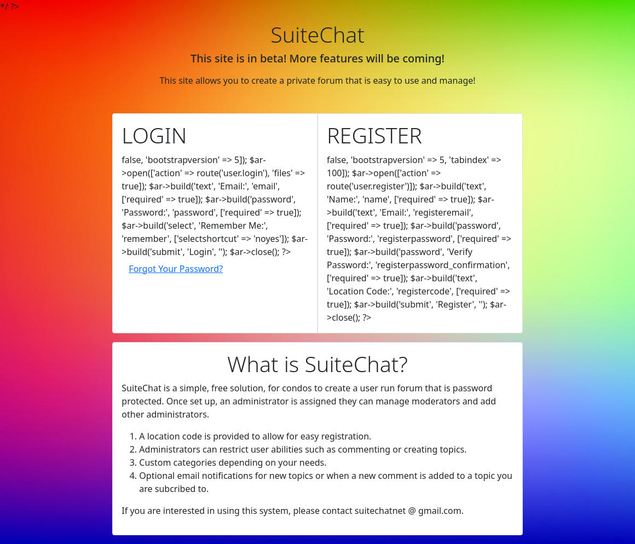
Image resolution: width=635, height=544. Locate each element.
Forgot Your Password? (176, 269)
